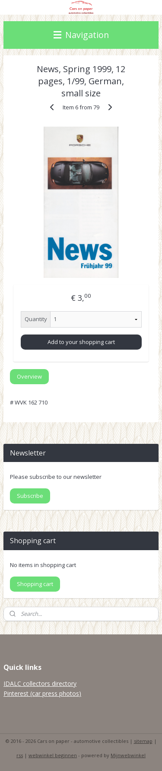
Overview (29, 376)
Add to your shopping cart (81, 342)
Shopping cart (35, 584)
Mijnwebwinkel (128, 755)
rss (19, 755)
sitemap (143, 741)
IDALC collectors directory (39, 683)
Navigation (81, 35)
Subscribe (30, 496)
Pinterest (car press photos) (42, 693)
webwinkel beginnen (53, 755)
